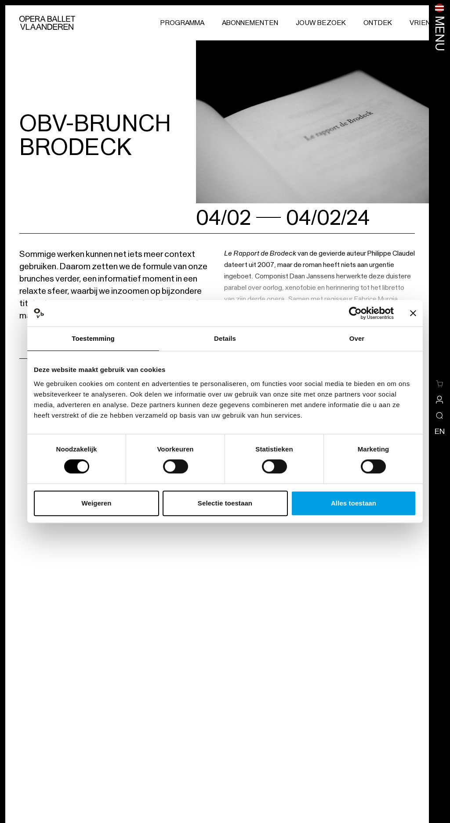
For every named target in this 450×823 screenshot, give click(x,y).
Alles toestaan (353, 503)
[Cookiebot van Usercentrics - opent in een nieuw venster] (355, 313)
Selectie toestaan (225, 503)
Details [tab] (225, 338)
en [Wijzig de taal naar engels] (440, 431)
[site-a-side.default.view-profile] (439, 399)
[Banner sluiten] (413, 313)
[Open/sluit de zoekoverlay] (439, 415)
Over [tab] (357, 338)
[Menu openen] (439, 27)
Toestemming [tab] (93, 338)
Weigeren (96, 503)
